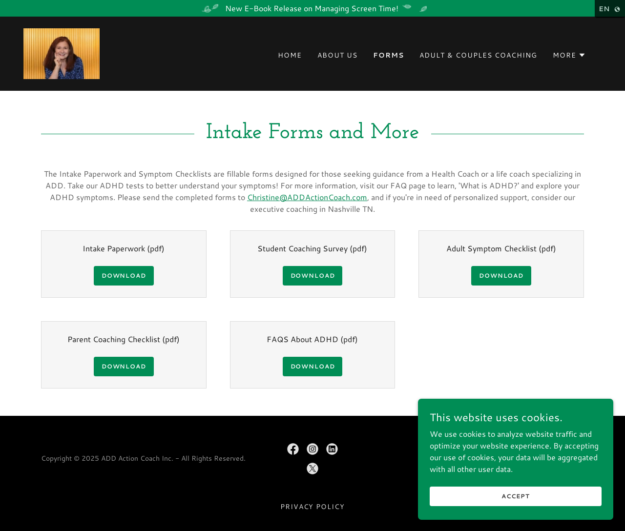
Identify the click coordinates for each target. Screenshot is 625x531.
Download (124, 275)
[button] (569, 55)
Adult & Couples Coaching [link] (478, 55)
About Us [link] (337, 55)
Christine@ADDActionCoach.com (307, 197)
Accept (515, 496)
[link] (61, 52)
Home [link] (290, 55)
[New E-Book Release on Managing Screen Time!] (312, 8)
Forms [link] (388, 55)
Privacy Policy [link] (312, 506)
